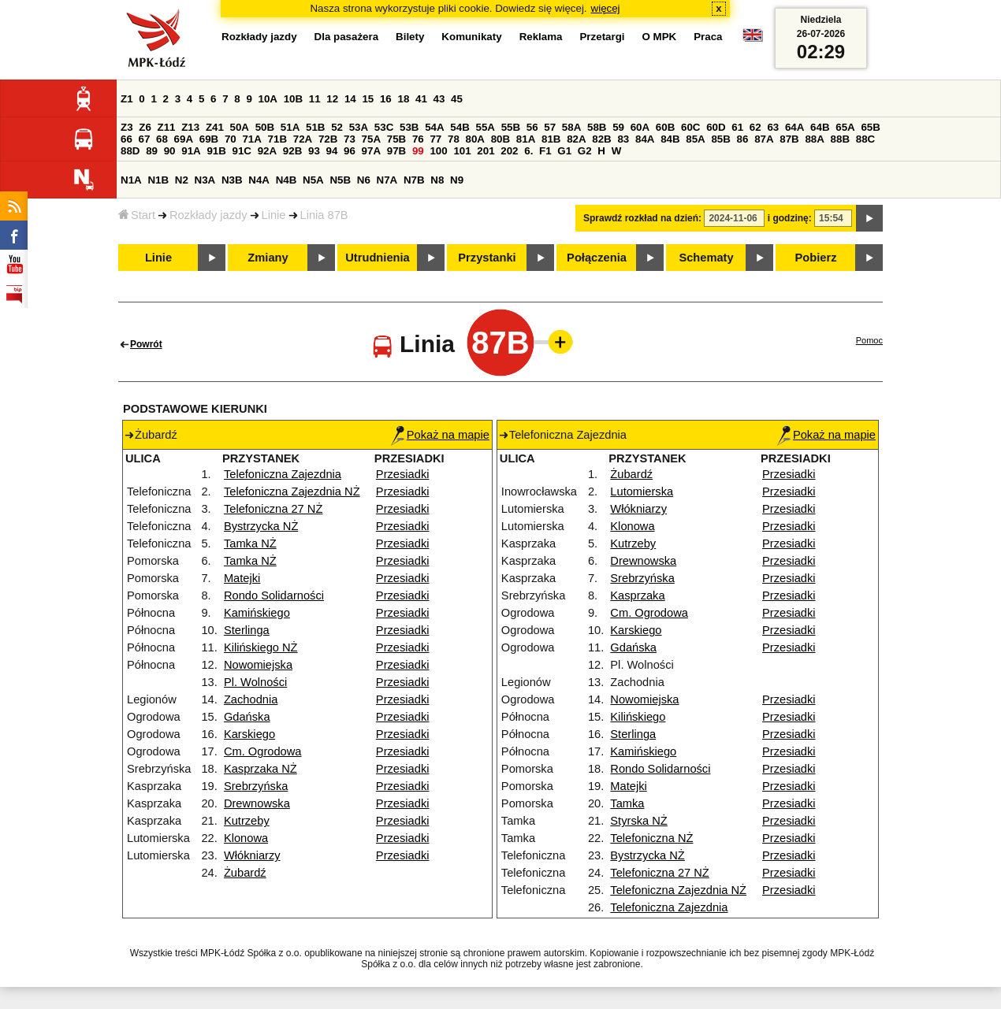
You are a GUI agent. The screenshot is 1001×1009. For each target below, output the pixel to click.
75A (371, 139)
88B (840, 139)
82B (601, 139)
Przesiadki (403, 474)
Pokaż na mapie (440, 434)
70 (230, 139)
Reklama (541, 37)
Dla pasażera (346, 37)
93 (314, 151)
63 (773, 127)
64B (819, 127)
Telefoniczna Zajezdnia (282, 474)
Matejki (242, 578)
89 (152, 151)
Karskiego (249, 734)
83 (623, 139)
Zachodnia (250, 699)
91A (190, 151)
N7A (387, 180)
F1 (545, 151)
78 (454, 139)
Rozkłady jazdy (208, 215)
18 (403, 99)
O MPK (659, 37)
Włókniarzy (252, 855)
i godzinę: (790, 218)
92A (267, 151)
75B (396, 139)
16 (386, 99)
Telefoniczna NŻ (651, 838)
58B (596, 127)
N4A (259, 180)
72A (302, 139)
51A (290, 127)
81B (550, 139)
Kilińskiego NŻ (261, 647)
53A (358, 127)
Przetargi (601, 37)
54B (459, 127)
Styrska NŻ (638, 820)
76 (418, 139)
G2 (585, 151)
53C (383, 127)
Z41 (215, 127)
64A (794, 127)
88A (814, 139)
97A (371, 151)
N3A (205, 180)
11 (315, 99)
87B (789, 139)
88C (865, 139)
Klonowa (246, 838)
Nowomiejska (258, 664)
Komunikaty (471, 37)
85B (720, 139)
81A (525, 139)
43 (439, 99)
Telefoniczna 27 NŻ (273, 509)
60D (715, 127)
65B (870, 127)
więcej (605, 8)
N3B (232, 180)
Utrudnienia (377, 257)
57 (550, 127)
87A (763, 139)
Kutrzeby (247, 820)
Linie (274, 215)
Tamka (627, 803)
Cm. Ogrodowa (263, 751)
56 (532, 127)
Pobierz (816, 257)
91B (216, 151)
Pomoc (869, 340)
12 (332, 99)
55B (510, 127)
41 (421, 99)
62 (755, 127)
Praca (708, 37)
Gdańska (247, 716)
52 (337, 127)
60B (665, 127)
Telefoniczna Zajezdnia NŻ (292, 491)
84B (670, 139)
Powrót (146, 344)
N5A (313, 180)
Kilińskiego (637, 716)
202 (509, 151)
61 (737, 127)
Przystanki (486, 257)
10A (268, 99)
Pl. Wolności (255, 682)
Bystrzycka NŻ (261, 526)
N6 (363, 180)
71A (251, 139)
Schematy (706, 257)
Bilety (410, 37)
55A (484, 127)
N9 (456, 180)
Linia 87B (324, 215)
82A (576, 139)
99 (418, 151)
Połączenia (597, 257)
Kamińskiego (257, 613)
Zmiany (267, 257)
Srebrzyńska (256, 786)
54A (434, 127)
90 (170, 151)
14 (350, 99)
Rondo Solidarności (274, 595)
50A (239, 127)
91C (242, 151)
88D (130, 151)
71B (277, 139)
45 (457, 99)
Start (136, 215)
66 (126, 139)
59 (618, 127)
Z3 (127, 127)
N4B (286, 180)
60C (690, 127)
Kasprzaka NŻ (260, 768)
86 (743, 139)
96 (349, 151)
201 (485, 151)
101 (462, 151)
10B (293, 99)
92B (292, 151)
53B (409, 127)
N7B (414, 180)
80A (475, 139)
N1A (131, 180)
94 (332, 151)
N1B (158, 180)
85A (695, 139)
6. (528, 151)
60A (640, 127)
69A (183, 139)
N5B (340, 180)
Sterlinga (247, 630)
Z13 (190, 127)
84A (644, 139)
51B (315, 127)
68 (162, 139)
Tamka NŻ (250, 543)
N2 (181, 180)
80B (500, 139)
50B (264, 127)
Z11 (167, 127)
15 (368, 99)
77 (435, 139)
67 (145, 139)
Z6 (145, 127)
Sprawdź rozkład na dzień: (642, 218)
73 (349, 139)
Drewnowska (257, 803)
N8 (437, 180)
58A (571, 127)
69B (208, 139)
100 (438, 151)
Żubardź (245, 872)
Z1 (127, 99)
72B (327, 139)
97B (396, 151)
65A (844, 127)
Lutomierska (641, 491)
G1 (564, 151)
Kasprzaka (637, 595)
